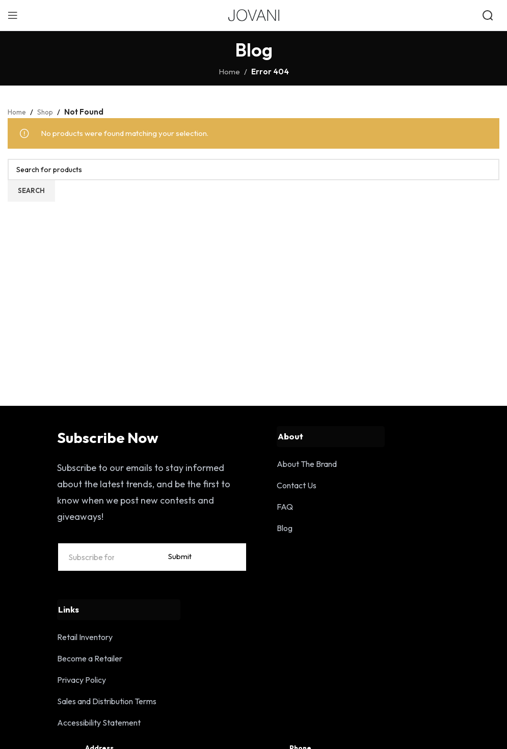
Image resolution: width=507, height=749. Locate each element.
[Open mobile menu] (13, 15)
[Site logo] (253, 14)
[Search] (253, 169)
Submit (220, 567)
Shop (49, 112)
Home (229, 71)
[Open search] (488, 15)
